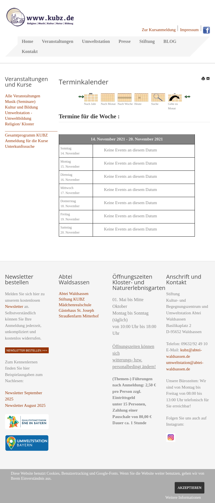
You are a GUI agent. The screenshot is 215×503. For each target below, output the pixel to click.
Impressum (189, 29)
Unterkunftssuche (20, 146)
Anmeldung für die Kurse (26, 141)
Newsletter (14, 306)
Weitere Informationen (183, 497)
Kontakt (30, 51)
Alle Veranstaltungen (22, 96)
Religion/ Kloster (19, 124)
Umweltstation (96, 41)
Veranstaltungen (57, 41)
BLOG (169, 41)
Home (27, 41)
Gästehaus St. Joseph (76, 310)
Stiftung (147, 41)
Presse (124, 41)
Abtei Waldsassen (73, 293)
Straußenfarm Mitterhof (79, 316)
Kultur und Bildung (21, 107)
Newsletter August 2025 (25, 405)
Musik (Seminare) (20, 101)
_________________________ (31, 129)
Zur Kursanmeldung (159, 29)
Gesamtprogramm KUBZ (26, 135)
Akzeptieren (189, 488)
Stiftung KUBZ (72, 299)
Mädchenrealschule (75, 305)
